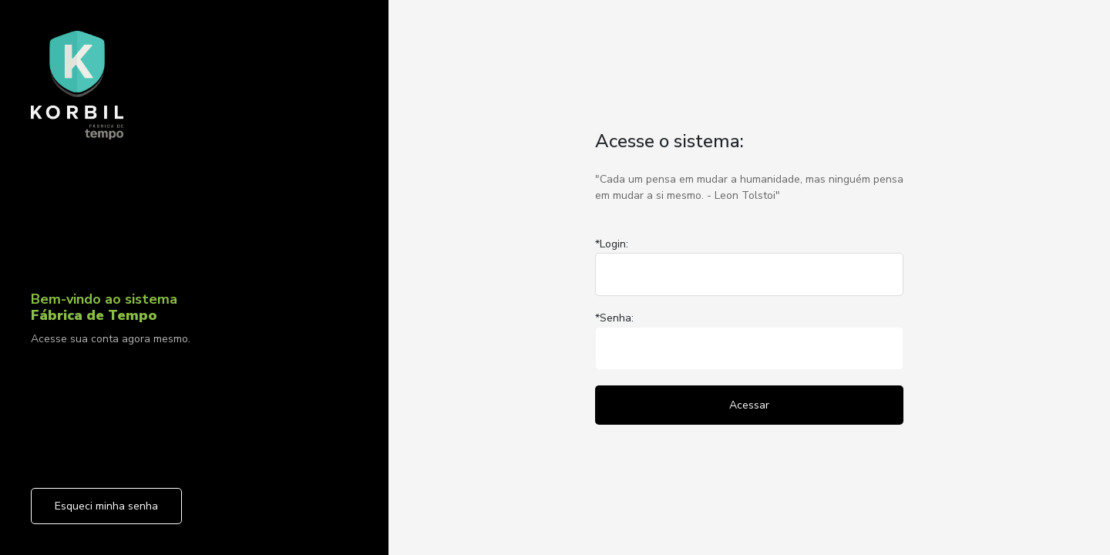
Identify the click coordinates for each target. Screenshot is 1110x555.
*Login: (611, 244)
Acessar (749, 405)
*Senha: (614, 318)
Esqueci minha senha (106, 506)
